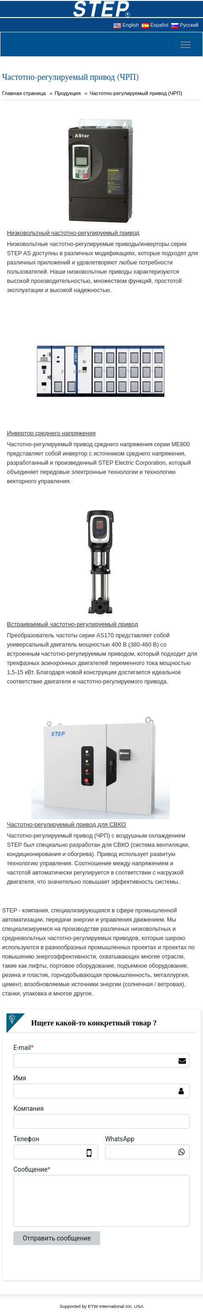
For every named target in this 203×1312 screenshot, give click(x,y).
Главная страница (24, 93)
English (125, 25)
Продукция (67, 93)
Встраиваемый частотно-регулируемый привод (72, 624)
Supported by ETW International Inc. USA (101, 1306)
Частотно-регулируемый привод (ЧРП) (136, 93)
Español (155, 25)
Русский (184, 25)
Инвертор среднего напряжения (51, 433)
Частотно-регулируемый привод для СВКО (66, 824)
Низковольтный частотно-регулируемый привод (73, 232)
